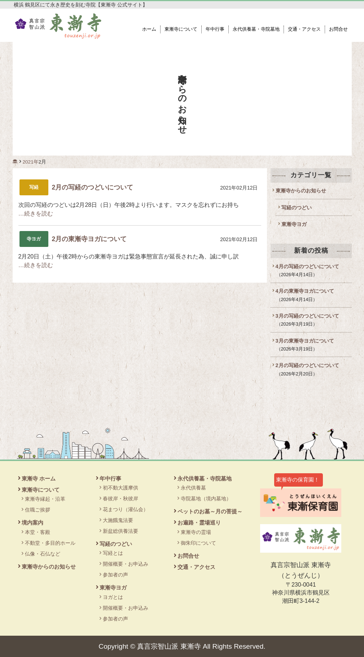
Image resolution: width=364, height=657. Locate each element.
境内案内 (32, 522)
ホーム (149, 29)
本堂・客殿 (37, 532)
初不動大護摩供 (120, 488)
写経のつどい (296, 207)
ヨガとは (113, 597)
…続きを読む (35, 213)
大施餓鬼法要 (118, 520)
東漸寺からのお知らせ (301, 190)
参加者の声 (115, 575)
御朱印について (198, 543)
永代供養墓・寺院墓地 (256, 29)
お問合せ (338, 29)
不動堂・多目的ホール (50, 543)
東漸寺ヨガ (294, 224)
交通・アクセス (304, 29)
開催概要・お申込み (125, 564)
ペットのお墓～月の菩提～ (209, 511)
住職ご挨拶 (37, 510)
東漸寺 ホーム (39, 478)
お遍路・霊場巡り (199, 522)
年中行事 (215, 29)
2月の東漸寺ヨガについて (89, 239)
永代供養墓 (193, 488)
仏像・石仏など (42, 554)
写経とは (113, 553)
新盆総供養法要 (120, 531)
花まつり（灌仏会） (125, 509)
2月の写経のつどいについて (92, 187)
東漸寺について (181, 29)
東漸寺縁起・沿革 (45, 499)
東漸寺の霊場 (196, 532)
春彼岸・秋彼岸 (120, 498)
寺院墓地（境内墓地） (206, 498)
